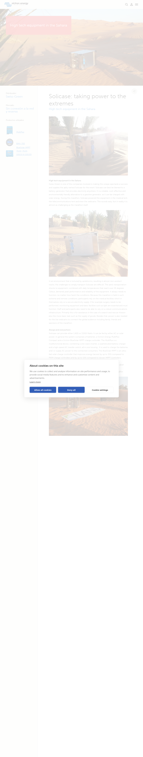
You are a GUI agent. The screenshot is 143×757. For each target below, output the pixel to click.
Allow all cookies (43, 389)
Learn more (35, 381)
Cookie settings (100, 389)
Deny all (71, 389)
